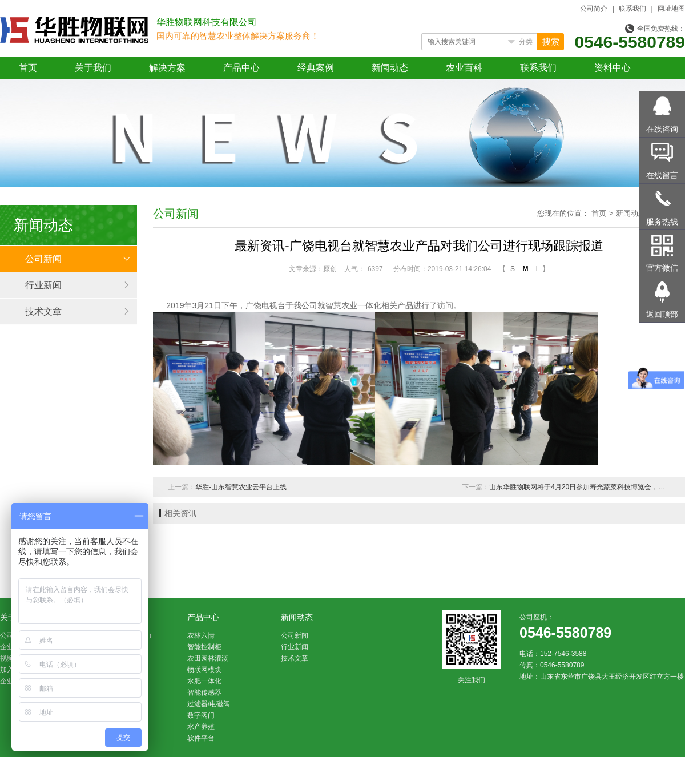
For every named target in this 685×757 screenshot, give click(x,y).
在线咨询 (662, 129)
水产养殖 (201, 727)
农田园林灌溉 (207, 658)
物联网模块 (204, 670)
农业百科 (464, 68)
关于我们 (93, 68)
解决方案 (167, 68)
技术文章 (43, 311)
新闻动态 (390, 68)
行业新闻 (43, 285)
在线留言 (662, 175)
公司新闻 (43, 259)
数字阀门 (201, 715)
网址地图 (671, 9)
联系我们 (632, 9)
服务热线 (662, 221)
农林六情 (201, 635)
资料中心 (612, 68)
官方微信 (662, 267)
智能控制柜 (204, 647)
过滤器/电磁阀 (208, 704)
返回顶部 (662, 314)
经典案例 (315, 68)
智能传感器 (204, 692)
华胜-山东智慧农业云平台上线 (241, 487)
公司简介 (593, 9)
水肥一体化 (204, 681)
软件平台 (201, 738)
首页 (28, 68)
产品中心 (241, 68)
